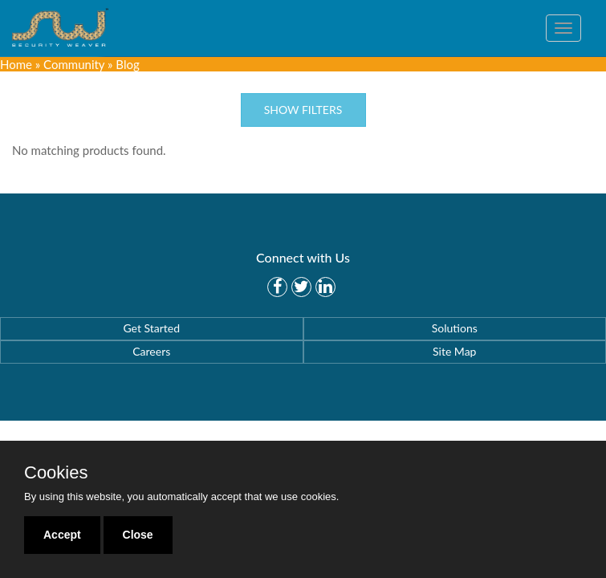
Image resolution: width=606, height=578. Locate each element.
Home (16, 64)
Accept (62, 534)
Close (138, 534)
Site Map (454, 351)
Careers (151, 351)
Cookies (55, 473)
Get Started (151, 328)
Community (73, 64)
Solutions (455, 328)
